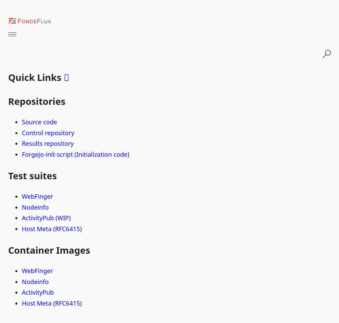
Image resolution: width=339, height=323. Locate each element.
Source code (39, 122)
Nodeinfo (35, 207)
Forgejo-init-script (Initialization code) (75, 154)
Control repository (48, 133)
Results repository (48, 143)
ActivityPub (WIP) (46, 218)
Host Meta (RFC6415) (52, 229)
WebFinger (37, 196)
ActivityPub (38, 292)
